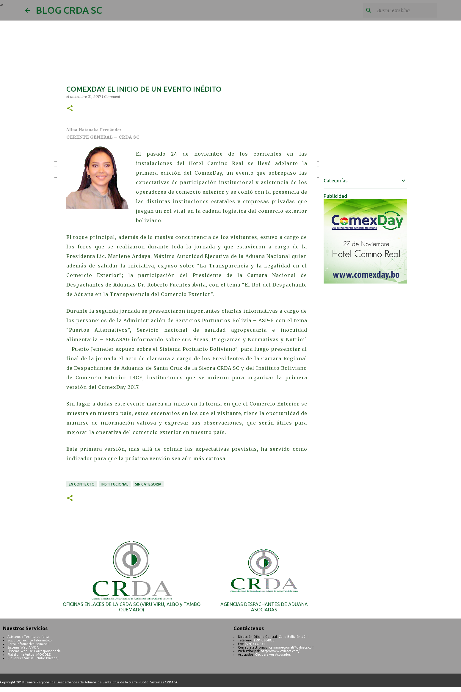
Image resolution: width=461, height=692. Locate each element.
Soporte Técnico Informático (29, 640)
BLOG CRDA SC (69, 10)
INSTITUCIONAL (114, 484)
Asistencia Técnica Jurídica (28, 636)
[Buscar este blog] (406, 10)
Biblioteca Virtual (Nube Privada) (33, 658)
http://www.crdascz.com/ (280, 651)
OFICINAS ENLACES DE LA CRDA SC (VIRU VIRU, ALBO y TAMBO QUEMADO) (131, 607)
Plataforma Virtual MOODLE (29, 654)
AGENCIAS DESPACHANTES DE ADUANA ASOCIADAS (264, 607)
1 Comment (111, 96)
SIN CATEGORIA (148, 484)
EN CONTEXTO (82, 484)
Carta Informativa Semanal (27, 644)
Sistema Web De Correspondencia (34, 651)
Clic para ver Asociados (273, 654)
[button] (69, 109)
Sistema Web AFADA (23, 647)
